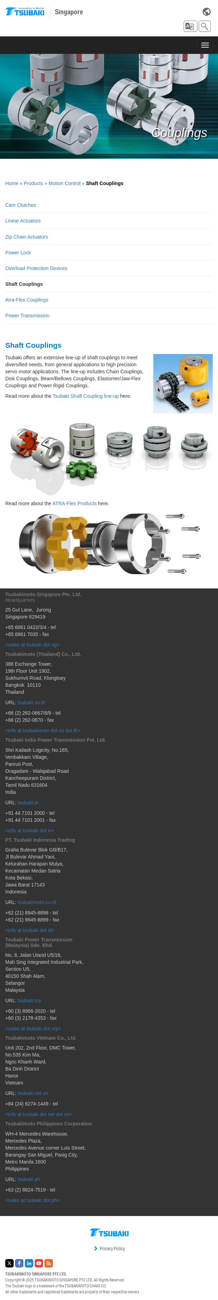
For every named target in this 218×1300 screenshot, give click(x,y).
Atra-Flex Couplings (26, 300)
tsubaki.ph (29, 1179)
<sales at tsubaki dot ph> (32, 1200)
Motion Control (64, 183)
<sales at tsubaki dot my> (33, 1028)
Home (11, 183)
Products (33, 183)
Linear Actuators (23, 221)
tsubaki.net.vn (33, 1093)
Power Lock (18, 252)
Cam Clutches (20, 205)
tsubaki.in (28, 802)
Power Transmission (27, 315)
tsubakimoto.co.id (37, 902)
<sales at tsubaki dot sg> (32, 645)
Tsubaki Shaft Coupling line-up (85, 396)
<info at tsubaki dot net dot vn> (38, 1114)
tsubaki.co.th (31, 702)
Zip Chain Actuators (26, 237)
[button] (190, 26)
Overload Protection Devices (36, 268)
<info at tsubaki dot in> (30, 830)
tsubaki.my (29, 1000)
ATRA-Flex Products (74, 503)
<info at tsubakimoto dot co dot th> (42, 730)
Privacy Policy (109, 1248)
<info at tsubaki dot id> (30, 930)
